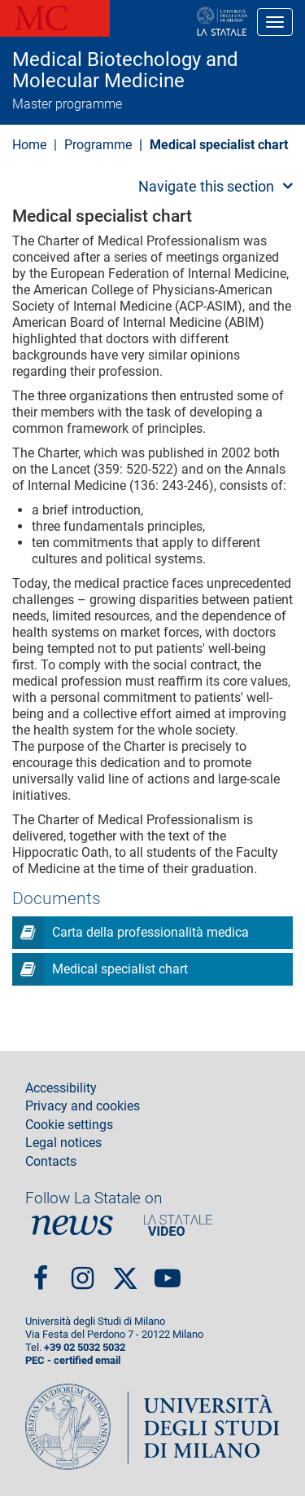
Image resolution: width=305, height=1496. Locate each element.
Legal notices (63, 1143)
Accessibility (61, 1088)
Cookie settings (69, 1125)
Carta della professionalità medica (150, 932)
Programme (99, 144)
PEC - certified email (72, 1360)
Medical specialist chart (120, 969)
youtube (168, 1271)
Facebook (40, 1271)
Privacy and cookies (82, 1106)
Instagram (83, 1271)
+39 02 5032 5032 (84, 1347)
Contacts (50, 1161)
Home (29, 144)
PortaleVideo (178, 1225)
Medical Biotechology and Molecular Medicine (125, 70)
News (72, 1225)
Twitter (125, 1271)
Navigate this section (206, 186)
